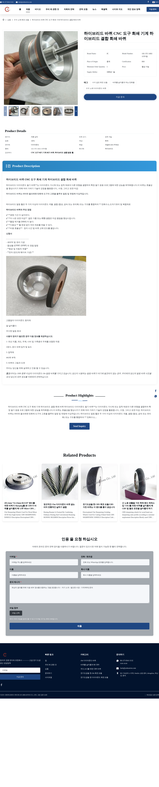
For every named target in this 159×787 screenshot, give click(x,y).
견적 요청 (83, 9)
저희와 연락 (69, 9)
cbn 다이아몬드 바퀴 (88, 660)
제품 (28, 9)
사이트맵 (48, 677)
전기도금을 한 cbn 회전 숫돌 (91, 673)
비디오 (38, 9)
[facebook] (1, 684)
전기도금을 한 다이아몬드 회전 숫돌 (94, 677)
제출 (79, 626)
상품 (9, 20)
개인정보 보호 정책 (152, 695)
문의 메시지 (15, 582)
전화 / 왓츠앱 (86, 557)
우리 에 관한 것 (52, 9)
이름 (12, 569)
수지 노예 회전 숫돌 (21, 20)
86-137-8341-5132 (126, 660)
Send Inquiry (79, 426)
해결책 (104, 9)
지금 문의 (153, 9)
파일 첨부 (14, 608)
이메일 (13, 557)
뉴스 (94, 9)
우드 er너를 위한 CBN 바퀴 (91, 669)
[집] (3, 20)
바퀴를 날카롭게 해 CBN (90, 665)
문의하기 (48, 673)
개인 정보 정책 (133, 9)
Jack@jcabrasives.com (25, 2)
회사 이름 (85, 569)
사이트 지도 (117, 9)
